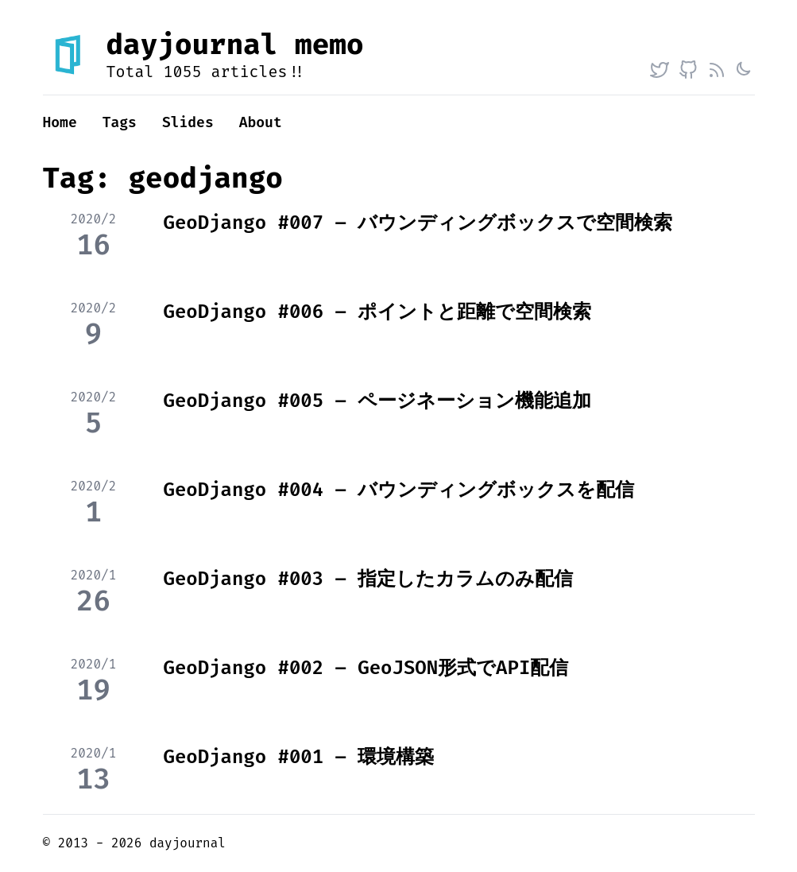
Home (60, 122)
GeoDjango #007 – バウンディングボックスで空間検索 (418, 222)
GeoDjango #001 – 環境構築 (299, 756)
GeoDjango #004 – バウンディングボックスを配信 (399, 489)
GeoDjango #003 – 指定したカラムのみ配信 (369, 578)
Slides (188, 122)
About (260, 122)
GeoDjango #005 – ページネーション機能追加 (378, 400)
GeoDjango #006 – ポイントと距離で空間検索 (378, 311)
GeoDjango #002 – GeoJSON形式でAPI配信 (366, 667)
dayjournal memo (235, 44)
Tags (120, 122)
